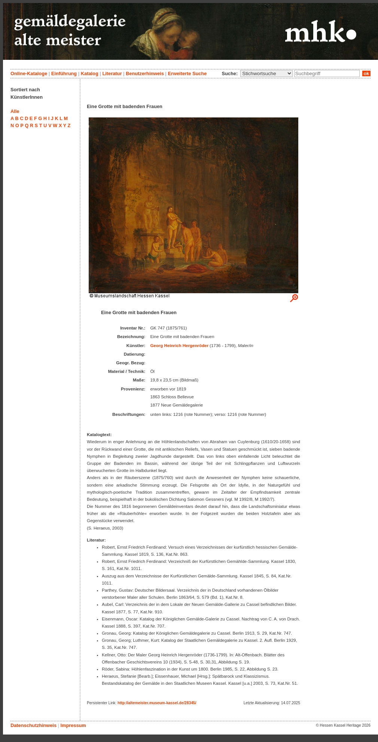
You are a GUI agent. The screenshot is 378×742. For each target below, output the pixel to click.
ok (366, 73)
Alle (14, 111)
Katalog (89, 73)
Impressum (73, 725)
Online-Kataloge (28, 73)
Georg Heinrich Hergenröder (179, 345)
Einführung (64, 73)
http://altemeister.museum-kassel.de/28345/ (157, 703)
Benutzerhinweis (145, 73)
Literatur (112, 73)
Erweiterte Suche (187, 73)
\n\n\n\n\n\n (266, 73)
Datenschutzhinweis (33, 725)
